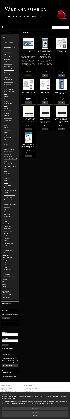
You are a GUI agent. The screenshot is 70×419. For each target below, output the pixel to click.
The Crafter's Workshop (10, 190)
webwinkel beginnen (38, 416)
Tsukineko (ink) (8, 197)
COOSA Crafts (7, 77)
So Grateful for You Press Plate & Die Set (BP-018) (28, 91)
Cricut (5, 94)
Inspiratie (4, 281)
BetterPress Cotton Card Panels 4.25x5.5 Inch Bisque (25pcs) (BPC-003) (28, 120)
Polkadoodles (7, 154)
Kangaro (6, 125)
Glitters (5, 240)
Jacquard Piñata (8, 120)
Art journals (6, 219)
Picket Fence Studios (9, 149)
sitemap (30, 416)
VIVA (5, 202)
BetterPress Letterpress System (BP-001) (28, 50)
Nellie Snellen (7, 137)
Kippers (6, 127)
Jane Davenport (8, 118)
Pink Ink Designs (8, 151)
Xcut (5, 211)
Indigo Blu (6, 115)
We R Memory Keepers (10, 204)
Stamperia (6, 178)
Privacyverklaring (6, 297)
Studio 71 (6, 180)
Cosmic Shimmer (8, 79)
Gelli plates (5, 233)
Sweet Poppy (7, 185)
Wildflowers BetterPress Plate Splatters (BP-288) (45, 50)
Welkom (4, 37)
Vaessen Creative (8, 199)
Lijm (4, 252)
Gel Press (6, 113)
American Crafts (8, 56)
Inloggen (5, 344)
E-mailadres (5, 332)
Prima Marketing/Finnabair (10, 159)
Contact (4, 286)
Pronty (5, 161)
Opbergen (5, 260)
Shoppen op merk (7, 49)
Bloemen (5, 221)
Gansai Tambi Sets (7, 231)
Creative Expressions (9, 91)
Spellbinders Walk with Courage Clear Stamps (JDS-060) (28, 146)
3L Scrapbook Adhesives (10, 166)
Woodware (7, 207)
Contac (2, 396)
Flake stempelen (7, 228)
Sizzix (5, 171)
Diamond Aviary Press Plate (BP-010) (45, 91)
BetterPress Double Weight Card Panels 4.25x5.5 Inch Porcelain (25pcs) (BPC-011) (45, 120)
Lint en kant (6, 255)
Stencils (5, 279)
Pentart (6, 147)
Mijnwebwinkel (50, 416)
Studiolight (6, 183)
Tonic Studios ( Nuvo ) (9, 195)
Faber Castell (7, 110)
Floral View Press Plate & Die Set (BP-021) (62, 50)
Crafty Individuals (8, 89)
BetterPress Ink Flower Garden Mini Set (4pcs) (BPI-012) (61, 92)
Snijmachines (6, 274)
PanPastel (6, 142)
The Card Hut (7, 187)
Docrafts (6, 101)
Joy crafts (6, 122)
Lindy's (6, 135)
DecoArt (6, 96)
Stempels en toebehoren (9, 276)
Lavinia (6, 132)
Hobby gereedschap (8, 243)
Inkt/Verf (5, 247)
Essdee (6, 108)
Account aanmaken (7, 365)
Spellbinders (7, 175)
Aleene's (6, 54)
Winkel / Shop (5, 40)
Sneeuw (5, 272)
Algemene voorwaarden (7, 288)
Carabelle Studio (8, 64)
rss (33, 416)
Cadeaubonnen (7, 216)
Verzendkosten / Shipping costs (9, 294)
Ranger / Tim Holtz (8, 163)
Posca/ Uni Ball (8, 156)
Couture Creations (8, 82)
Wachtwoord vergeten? (7, 348)
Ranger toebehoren (7, 269)
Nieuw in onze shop (8, 42)
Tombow (6, 192)
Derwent (6, 98)
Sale (4, 44)
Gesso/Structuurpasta (8, 236)
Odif (5, 139)
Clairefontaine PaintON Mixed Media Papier (9, 69)
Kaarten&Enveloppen (8, 250)
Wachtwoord (5, 338)
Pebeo (5, 144)
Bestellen (45, 75)
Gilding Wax (6, 238)
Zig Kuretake (7, 214)
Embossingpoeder (7, 226)
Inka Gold (5, 245)
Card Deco (7, 66)
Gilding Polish (6, 224)
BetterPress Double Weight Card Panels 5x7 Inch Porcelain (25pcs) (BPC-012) (61, 120)
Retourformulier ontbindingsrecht (8, 391)
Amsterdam (7, 59)
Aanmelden (6, 318)
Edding (6, 106)
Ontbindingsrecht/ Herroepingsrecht (6, 292)
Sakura (6, 168)
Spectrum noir (7, 173)
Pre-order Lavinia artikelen (9, 47)
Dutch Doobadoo (8, 103)
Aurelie (6, 61)
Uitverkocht (28, 75)
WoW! (5, 209)
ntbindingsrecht (5, 390)
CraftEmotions (7, 84)
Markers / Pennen (7, 257)
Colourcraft (7, 74)
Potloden (5, 267)
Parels (4, 264)
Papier (4, 262)
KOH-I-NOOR (7, 130)
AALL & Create (8, 52)
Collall (5, 72)
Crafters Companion (9, 86)
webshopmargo (6, 303)
